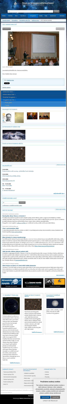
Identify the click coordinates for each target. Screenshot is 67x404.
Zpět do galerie (6, 87)
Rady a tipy (27, 378)
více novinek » (60, 275)
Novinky (10, 16)
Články (3, 16)
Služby (40, 16)
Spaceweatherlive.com (21, 260)
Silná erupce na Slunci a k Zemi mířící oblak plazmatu (19, 265)
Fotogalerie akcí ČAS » (9, 100)
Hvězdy (47, 372)
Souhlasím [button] (45, 397)
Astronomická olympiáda (9, 377)
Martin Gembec (15, 214)
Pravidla (7, 105)
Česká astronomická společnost (13, 390)
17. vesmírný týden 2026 (10, 295)
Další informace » (15, 363)
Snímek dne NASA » (8, 92)
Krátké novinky (7, 210)
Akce (16, 16)
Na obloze (23, 16)
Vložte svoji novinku (60, 209)
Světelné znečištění (29, 373)
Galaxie (47, 374)
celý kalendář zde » (59, 193)
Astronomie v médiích (29, 380)
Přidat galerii (8, 102)
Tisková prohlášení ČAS (9, 372)
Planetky (47, 377)
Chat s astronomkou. (16, 232)
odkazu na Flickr (21, 223)
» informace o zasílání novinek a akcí (12, 205)
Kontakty (62, 16)
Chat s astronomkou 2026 (10, 228)
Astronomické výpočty (30, 376)
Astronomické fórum (29, 385)
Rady (46, 16)
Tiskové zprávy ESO (8, 379)
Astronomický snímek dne (11, 127)
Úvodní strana (6, 20)
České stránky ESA (8, 382)
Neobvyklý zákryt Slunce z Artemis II (13, 216)
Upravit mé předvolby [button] (50, 401)
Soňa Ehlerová (14, 226)
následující (59, 29)
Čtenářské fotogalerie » (9, 97)
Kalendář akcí (7, 166)
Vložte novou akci (61, 164)
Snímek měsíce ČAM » (9, 94)
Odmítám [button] (56, 397)
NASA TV (5, 384)
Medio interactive (25, 398)
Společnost (53, 16)
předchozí (7, 29)
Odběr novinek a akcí (9, 198)
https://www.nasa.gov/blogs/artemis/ (44, 246)
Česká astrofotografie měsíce (12, 143)
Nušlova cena (35, 20)
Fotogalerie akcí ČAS (24, 20)
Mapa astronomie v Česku (31, 383)
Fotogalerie (33, 16)
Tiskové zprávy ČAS (8, 374)
